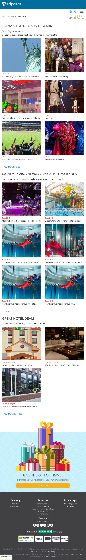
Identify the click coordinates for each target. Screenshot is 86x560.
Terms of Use (35, 551)
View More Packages (13, 311)
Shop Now (43, 485)
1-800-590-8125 (43, 522)
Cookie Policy (50, 557)
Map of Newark (43, 506)
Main (3, 16)
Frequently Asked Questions (43, 509)
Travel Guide (43, 511)
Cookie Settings (75, 554)
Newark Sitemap (43, 504)
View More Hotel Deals (13, 414)
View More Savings (12, 167)
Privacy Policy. (50, 551)
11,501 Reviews (78, 18)
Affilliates (70, 506)
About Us (15, 504)
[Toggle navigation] (82, 11)
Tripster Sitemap (43, 514)
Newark (11, 16)
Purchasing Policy (15, 506)
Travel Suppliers (70, 504)
